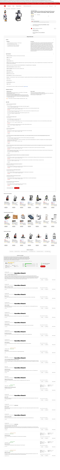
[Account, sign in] (51, 6)
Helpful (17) (13, 151)
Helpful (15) (13, 111)
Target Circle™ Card (33, 3)
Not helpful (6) (15, 111)
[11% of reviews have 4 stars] (30, 264)
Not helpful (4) (18, 131)
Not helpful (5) (18, 122)
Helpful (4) (16, 122)
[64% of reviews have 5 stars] (30, 263)
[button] (22, 202)
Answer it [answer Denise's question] (9, 143)
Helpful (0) (16, 131)
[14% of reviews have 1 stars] (30, 266)
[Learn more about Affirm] (43, 33)
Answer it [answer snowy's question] (9, 126)
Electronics (18, 1)
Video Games (22, 1)
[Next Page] (56, 201)
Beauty (44, 0)
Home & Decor (20, 0)
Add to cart (32, 19)
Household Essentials (39, 0)
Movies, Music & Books (27, 1)
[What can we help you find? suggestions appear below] (35, 6)
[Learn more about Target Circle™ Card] (43, 30)
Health (3, 1)
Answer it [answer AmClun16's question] (9, 133)
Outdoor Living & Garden (30, 0)
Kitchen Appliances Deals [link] (47, 251)
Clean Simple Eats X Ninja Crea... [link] (40, 251)
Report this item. (26, 86)
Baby (42, 0)
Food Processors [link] (11, 251)
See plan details (37, 25)
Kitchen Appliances (13, 8)
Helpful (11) (13, 113)
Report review (53, 279)
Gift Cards (38, 1)
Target (4, 8)
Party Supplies (32, 1)
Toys (16, 1)
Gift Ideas (35, 1)
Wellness (5, 1)
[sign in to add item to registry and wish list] (55, 28)
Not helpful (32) (16, 113)
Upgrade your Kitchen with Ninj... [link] (24, 251)
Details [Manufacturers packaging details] (26, 98)
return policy (34, 94)
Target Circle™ (28, 3)
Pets (40, 1)
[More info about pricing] (48, 16)
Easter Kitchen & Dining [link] (17, 251)
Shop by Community (49, 1)
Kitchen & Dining (24, 0)
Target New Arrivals (2, 0)
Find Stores (55, 3)
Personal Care (47, 0)
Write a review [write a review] (43, 266)
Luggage (8, 1)
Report (18, 111)
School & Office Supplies (12, 1)
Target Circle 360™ (40, 3)
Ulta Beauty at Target (43, 1)
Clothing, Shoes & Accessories (14, 0)
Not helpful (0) (15, 138)
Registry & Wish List (46, 3)
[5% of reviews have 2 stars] (30, 265)
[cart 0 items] (55, 6)
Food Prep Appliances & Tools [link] (32, 251)
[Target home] (5, 6)
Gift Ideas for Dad (7, 0)
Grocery (35, 0)
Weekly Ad (51, 3)
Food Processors (19, 8)
